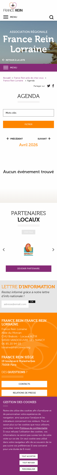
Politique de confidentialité (33, 428)
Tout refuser (28, 463)
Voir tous (28, 232)
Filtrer (28, 124)
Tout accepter (28, 456)
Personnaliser (28, 469)
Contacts (24, 384)
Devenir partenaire (28, 268)
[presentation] (4, 249)
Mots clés (11, 113)
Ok (31, 301)
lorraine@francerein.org (16, 347)
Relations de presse (24, 393)
